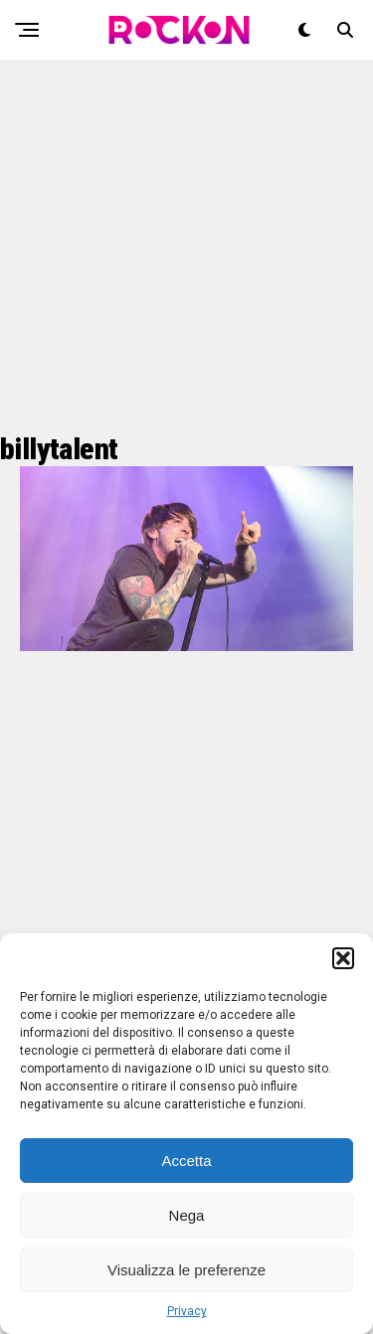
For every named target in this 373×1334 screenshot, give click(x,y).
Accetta (186, 1160)
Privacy (187, 1311)
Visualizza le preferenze (186, 1269)
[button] (343, 958)
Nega (187, 1215)
